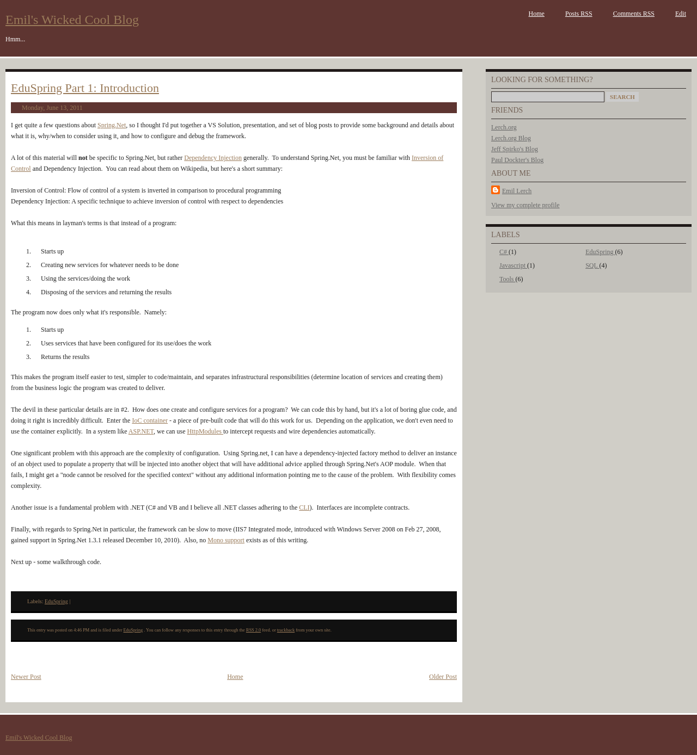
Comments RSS (634, 13)
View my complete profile (525, 205)
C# (504, 252)
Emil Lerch (516, 191)
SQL (592, 265)
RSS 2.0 (253, 630)
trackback (286, 630)
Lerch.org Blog (511, 138)
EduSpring (600, 252)
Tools (507, 279)
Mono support (225, 540)
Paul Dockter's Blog (517, 160)
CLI (304, 507)
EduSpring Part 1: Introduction (85, 88)
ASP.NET (141, 431)
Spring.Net (111, 125)
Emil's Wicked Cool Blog (72, 20)
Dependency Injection (213, 158)
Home (537, 13)
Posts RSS (578, 13)
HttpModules (205, 431)
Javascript (513, 265)
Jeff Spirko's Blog (514, 149)
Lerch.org (504, 127)
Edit (680, 13)
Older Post (443, 676)
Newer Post (26, 676)
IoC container (150, 420)
